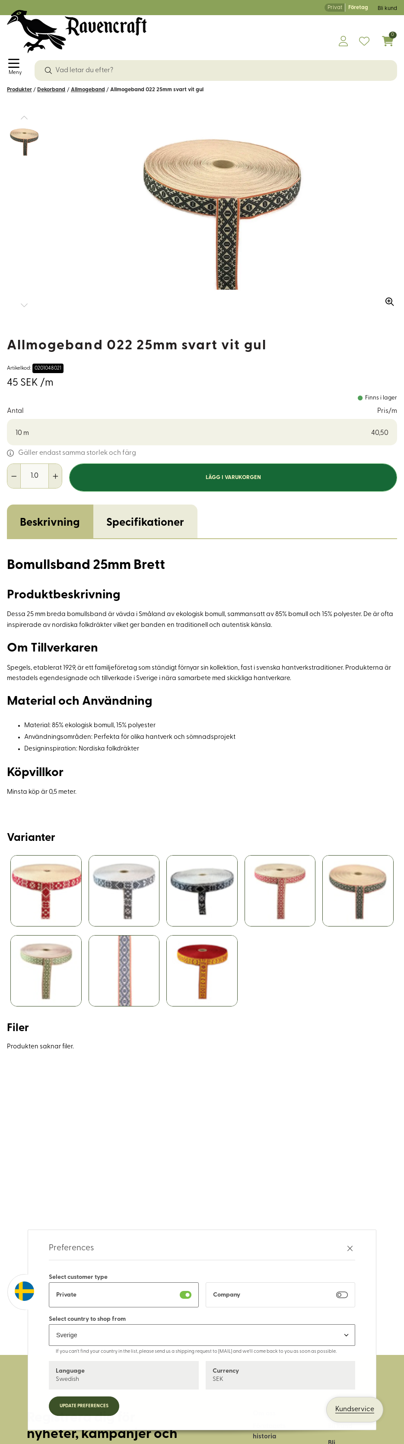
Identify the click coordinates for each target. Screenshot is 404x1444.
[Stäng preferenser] (350, 1248)
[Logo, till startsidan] (77, 31)
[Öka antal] (55, 476)
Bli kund (387, 8)
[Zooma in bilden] (386, 298)
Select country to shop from (87, 1319)
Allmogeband (88, 90)
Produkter (19, 90)
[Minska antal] (14, 476)
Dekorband (51, 90)
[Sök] (48, 70)
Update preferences (84, 1406)
